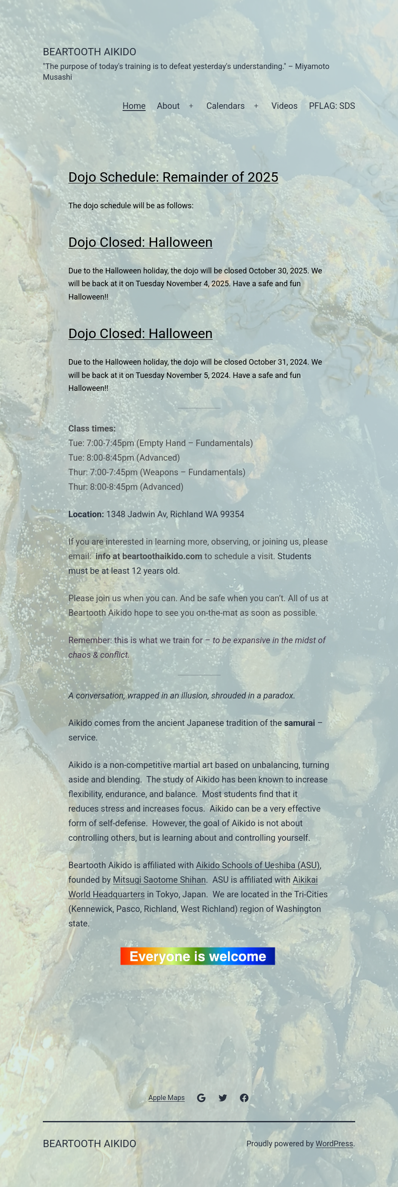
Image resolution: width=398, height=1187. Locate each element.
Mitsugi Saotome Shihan (159, 880)
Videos (285, 106)
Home (134, 106)
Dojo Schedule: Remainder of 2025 (173, 177)
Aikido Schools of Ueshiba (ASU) (258, 865)
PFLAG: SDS (332, 106)
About (168, 106)
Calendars (225, 106)
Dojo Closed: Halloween (141, 242)
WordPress (334, 1143)
